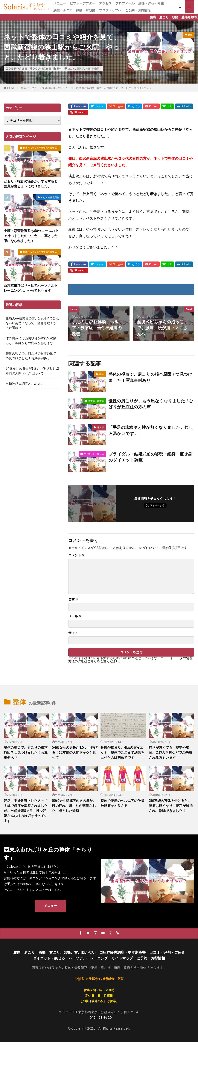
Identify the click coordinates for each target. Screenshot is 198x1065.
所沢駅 (80, 68)
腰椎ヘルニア (62, 10)
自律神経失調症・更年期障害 (122, 952)
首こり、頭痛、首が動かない (72, 952)
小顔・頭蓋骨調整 (50, 197)
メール (75, 616)
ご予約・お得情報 (137, 10)
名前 (73, 599)
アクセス (105, 3)
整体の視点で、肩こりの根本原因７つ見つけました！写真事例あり (150, 377)
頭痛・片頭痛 (85, 10)
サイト (73, 633)
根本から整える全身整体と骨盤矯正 (41, 147)
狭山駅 (96, 68)
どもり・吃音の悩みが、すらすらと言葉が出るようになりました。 (31, 183)
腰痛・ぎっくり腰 (151, 3)
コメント (76, 555)
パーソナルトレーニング (88, 958)
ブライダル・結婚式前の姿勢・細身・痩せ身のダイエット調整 (150, 457)
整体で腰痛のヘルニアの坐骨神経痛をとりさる (122, 803)
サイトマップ (122, 958)
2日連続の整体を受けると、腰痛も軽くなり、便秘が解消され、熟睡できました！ (171, 805)
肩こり (29, 952)
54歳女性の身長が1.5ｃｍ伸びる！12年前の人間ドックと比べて (32, 371)
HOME (11, 88)
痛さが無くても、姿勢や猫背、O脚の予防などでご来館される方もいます (170, 752)
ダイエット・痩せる (94, 453)
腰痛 (16, 952)
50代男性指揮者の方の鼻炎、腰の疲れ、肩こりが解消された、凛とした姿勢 (74, 805)
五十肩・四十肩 (96, 400)
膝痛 (42, 952)
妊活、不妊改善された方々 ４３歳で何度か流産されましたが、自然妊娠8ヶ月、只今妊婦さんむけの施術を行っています (26, 810)
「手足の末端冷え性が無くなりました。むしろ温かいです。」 (151, 430)
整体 (59, 68)
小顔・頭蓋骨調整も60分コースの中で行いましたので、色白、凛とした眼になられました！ (31, 236)
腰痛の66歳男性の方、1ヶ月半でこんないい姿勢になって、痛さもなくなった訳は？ (32, 323)
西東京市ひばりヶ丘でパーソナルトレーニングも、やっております (31, 287)
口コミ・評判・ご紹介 (167, 952)
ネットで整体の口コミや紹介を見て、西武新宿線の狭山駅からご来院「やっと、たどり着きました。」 (92, 87)
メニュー (59, 3)
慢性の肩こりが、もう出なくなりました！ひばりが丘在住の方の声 (151, 403)
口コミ (71, 68)
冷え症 (100, 427)
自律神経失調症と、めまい (25, 384)
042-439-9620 (101, 1017)
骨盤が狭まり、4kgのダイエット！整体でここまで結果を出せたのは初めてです (122, 752)
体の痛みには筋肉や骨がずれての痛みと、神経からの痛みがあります (31, 340)
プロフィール (125, 3)
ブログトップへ (110, 10)
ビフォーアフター (82, 3)
